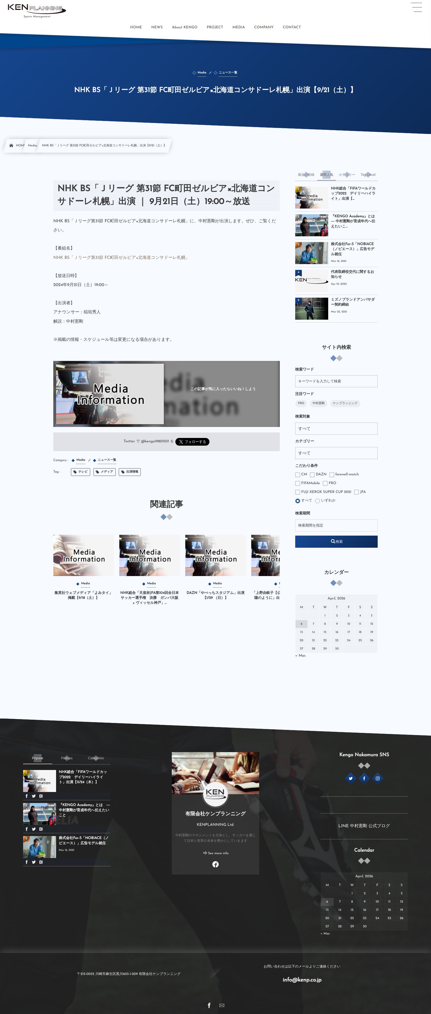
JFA (360, 492)
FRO (301, 403)
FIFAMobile (307, 483)
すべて (303, 500)
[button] (416, 7)
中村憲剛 (319, 403)
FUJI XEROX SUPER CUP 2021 (323, 492)
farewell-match (344, 474)
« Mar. (300, 656)
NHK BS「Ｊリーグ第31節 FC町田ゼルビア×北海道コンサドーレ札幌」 (121, 258)
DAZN (318, 474)
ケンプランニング (345, 403)
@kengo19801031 (155, 441)
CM (301, 474)
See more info (218, 853)
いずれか (325, 500)
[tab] (306, 175)
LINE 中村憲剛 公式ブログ (364, 826)
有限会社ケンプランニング (215, 814)
